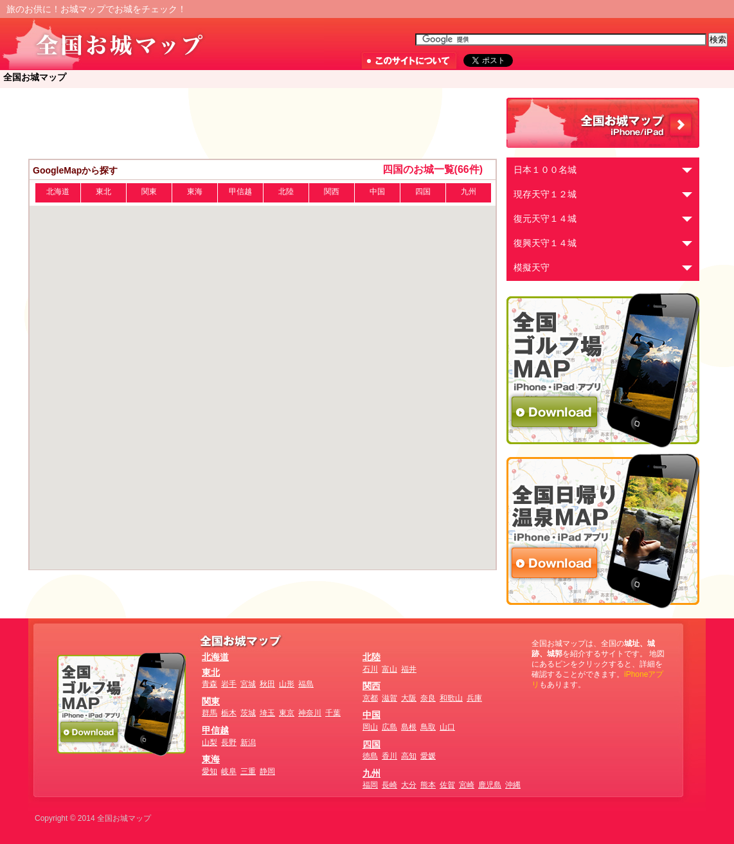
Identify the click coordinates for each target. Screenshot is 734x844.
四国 (423, 191)
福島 (306, 683)
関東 (149, 191)
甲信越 (240, 191)
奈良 (428, 698)
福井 (408, 669)
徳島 (370, 755)
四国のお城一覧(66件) (432, 169)
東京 (286, 712)
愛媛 (428, 755)
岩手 (229, 683)
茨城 (248, 712)
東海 (194, 191)
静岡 (267, 771)
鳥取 (428, 727)
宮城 (248, 683)
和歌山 (451, 698)
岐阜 (229, 771)
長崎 (389, 784)
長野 (229, 742)
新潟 (248, 742)
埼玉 (267, 712)
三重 (248, 771)
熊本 (428, 784)
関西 (331, 191)
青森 (209, 683)
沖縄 (513, 784)
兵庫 (474, 698)
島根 (408, 727)
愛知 (209, 771)
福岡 (370, 784)
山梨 (209, 742)
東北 (103, 191)
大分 (408, 784)
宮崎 (466, 784)
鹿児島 (489, 784)
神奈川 (309, 712)
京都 (370, 698)
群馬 (209, 712)
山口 (447, 727)
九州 (468, 191)
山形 (286, 683)
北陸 (286, 191)
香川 (389, 755)
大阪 (408, 698)
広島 (389, 727)
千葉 (333, 712)
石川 (370, 669)
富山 (389, 669)
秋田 (267, 683)
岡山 (370, 727)
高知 (408, 755)
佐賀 (447, 784)
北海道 (57, 191)
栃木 (229, 712)
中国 (377, 191)
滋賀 (389, 698)
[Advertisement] (263, 123)
